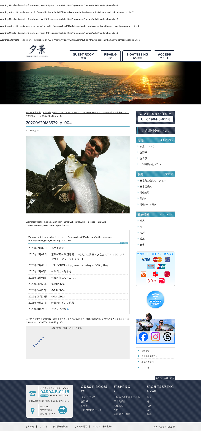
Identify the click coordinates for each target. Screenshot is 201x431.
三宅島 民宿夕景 (167, 426)
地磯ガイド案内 (148, 204)
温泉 (142, 238)
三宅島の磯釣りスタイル (153, 180)
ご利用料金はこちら (155, 130)
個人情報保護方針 (149, 356)
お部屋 (143, 152)
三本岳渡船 (146, 186)
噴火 (142, 220)
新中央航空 (57, 248)
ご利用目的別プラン (150, 164)
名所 (142, 232)
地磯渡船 (144, 192)
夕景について (147, 146)
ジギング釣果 (60, 309)
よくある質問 (147, 362)
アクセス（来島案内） (102, 426)
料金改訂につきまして (63, 277)
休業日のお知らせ (61, 271)
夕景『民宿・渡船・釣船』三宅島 (66, 328)
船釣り (143, 198)
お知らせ (145, 350)
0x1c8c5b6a (58, 283)
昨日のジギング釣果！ (63, 302)
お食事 (143, 158)
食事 (142, 244)
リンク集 (145, 367)
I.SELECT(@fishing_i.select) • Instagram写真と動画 (79, 265)
